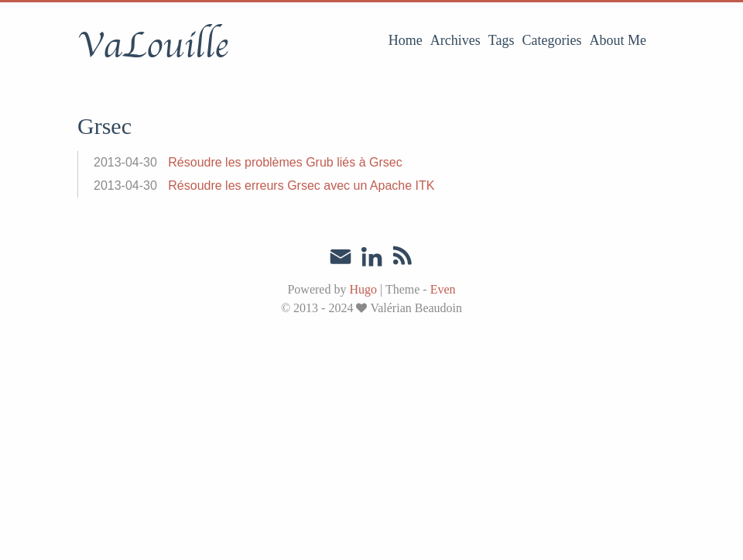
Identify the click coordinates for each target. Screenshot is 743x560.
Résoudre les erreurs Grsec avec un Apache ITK (301, 185)
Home (406, 40)
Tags (501, 40)
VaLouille (152, 45)
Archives (455, 40)
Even (443, 289)
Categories (552, 40)
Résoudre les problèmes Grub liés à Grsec (285, 162)
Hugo (363, 289)
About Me (618, 40)
